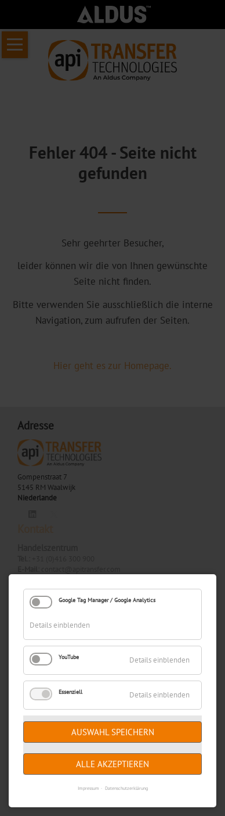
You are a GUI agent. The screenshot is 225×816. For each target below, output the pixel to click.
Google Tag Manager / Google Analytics (107, 600)
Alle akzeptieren (112, 764)
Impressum (88, 788)
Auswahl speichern (112, 732)
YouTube (69, 657)
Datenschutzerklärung (126, 788)
